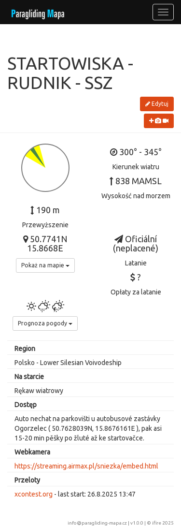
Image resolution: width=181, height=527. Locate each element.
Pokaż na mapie (45, 265)
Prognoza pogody (45, 323)
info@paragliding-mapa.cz (97, 523)
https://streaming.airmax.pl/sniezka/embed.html (86, 466)
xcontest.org (33, 494)
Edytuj (156, 104)
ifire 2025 (163, 523)
